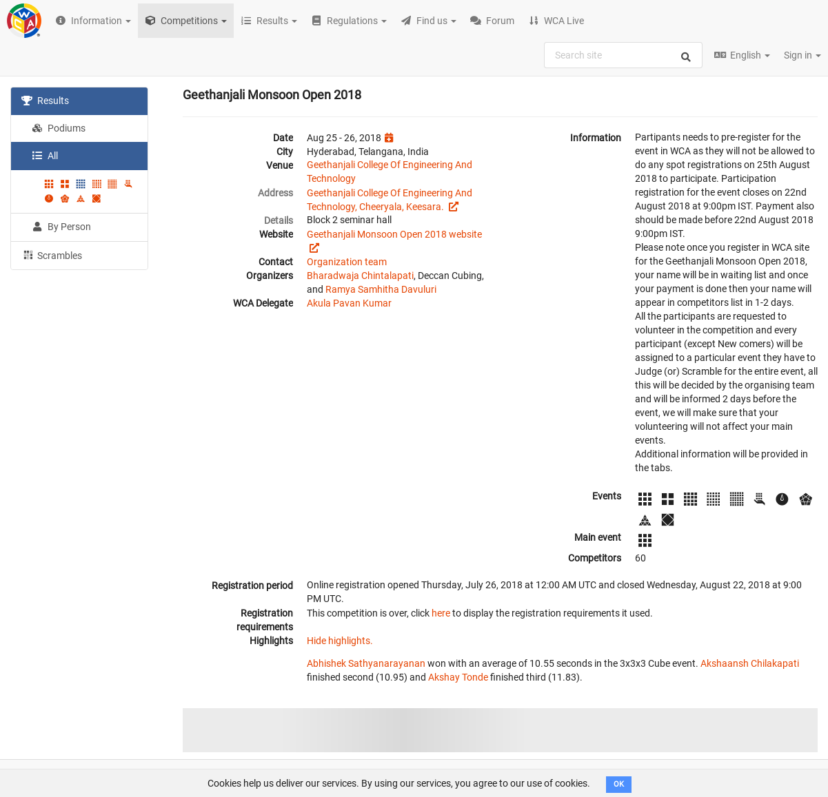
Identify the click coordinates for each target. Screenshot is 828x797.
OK (619, 784)
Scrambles (51, 255)
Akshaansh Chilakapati (749, 663)
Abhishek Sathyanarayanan (366, 663)
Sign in (802, 55)
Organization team (347, 261)
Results (45, 100)
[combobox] (623, 55)
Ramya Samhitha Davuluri (380, 289)
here (441, 613)
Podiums (58, 128)
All (45, 155)
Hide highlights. (340, 640)
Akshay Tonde (458, 677)
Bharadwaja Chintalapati (360, 275)
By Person (61, 226)
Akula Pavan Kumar (349, 303)
